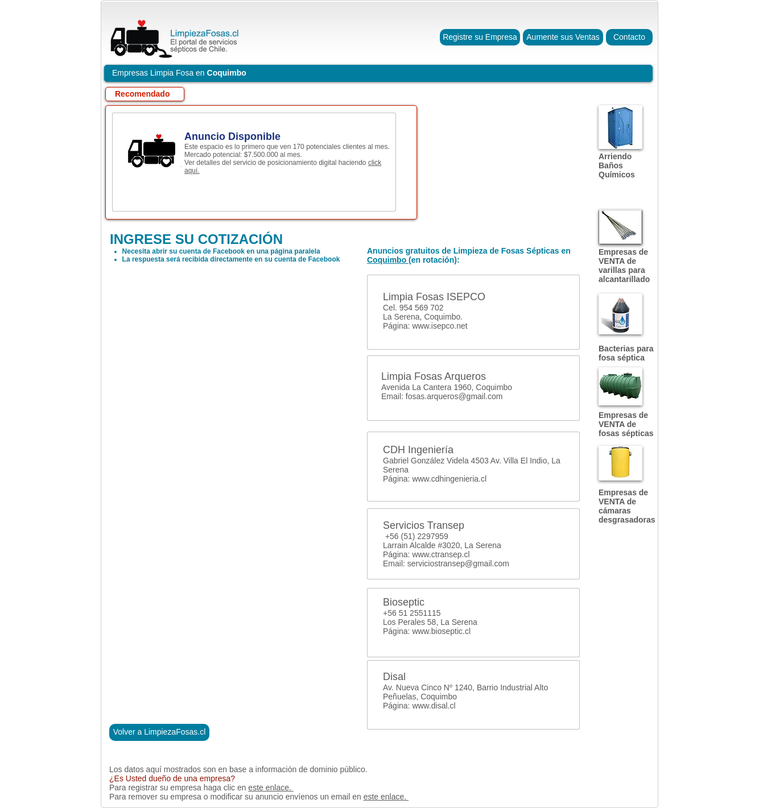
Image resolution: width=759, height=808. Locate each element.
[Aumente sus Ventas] (563, 37)
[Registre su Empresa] (480, 37)
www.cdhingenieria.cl (449, 478)
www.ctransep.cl (440, 554)
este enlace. (270, 787)
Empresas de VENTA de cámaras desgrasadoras (627, 506)
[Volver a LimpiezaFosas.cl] (159, 732)
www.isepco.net (439, 325)
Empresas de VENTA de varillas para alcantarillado (624, 265)
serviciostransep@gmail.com (458, 563)
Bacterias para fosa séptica (626, 353)
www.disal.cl (433, 705)
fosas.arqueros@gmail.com (454, 396)
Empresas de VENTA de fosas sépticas (626, 424)
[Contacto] (629, 37)
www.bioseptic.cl (441, 631)
